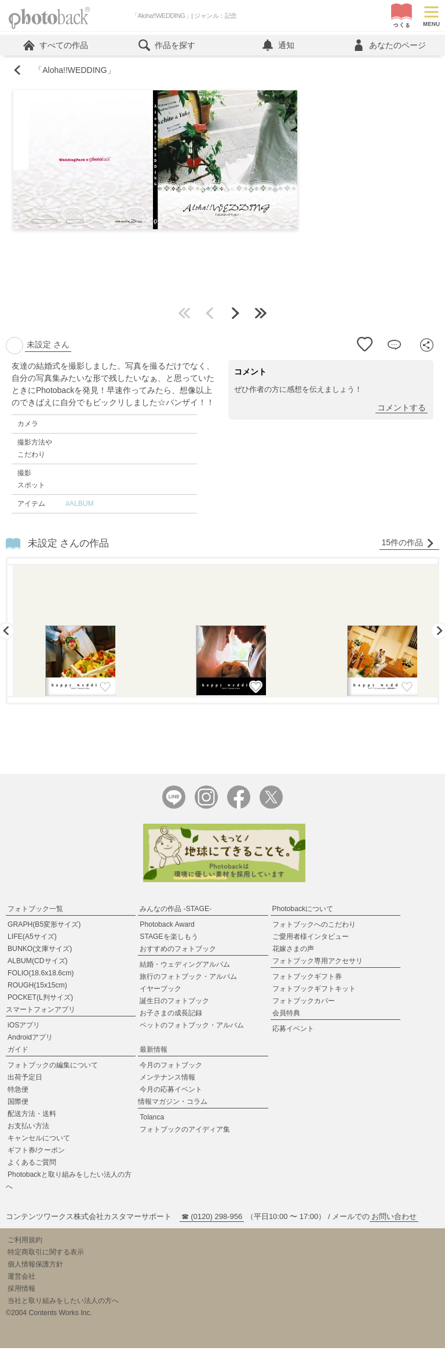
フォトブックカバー (303, 1004)
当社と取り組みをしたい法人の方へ (63, 1303)
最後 (261, 316)
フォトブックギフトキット (314, 991)
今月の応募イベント (171, 1092)
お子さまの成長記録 (171, 1016)
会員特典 (286, 1016)
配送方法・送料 (32, 1117)
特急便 (18, 1092)
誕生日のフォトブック (174, 1004)
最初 (184, 316)
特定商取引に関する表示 (46, 1255)
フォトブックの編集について (53, 1068)
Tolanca (152, 1120)
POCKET (40, 1000)
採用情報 (21, 1291)
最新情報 (153, 1052)
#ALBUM (79, 506)
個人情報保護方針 (35, 1267)
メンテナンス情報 (167, 1080)
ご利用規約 (25, 1243)
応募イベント (293, 1031)
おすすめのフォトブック (178, 952)
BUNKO (40, 952)
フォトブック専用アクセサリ (317, 964)
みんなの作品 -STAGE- (175, 912)
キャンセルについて (39, 1141)
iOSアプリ (24, 1028)
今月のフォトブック (171, 1068)
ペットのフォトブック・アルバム (192, 1028)
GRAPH (44, 927)
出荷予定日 (25, 1080)
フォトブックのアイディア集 (185, 1132)
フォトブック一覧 (35, 912)
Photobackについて (303, 912)
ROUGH (37, 988)
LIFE (32, 939)
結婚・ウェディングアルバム (185, 967)
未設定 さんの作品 (69, 546)
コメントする (401, 410)
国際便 (18, 1104)
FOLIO (41, 976)
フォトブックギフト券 (307, 979)
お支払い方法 (28, 1129)
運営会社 (21, 1279)
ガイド (18, 1052)
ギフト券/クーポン (36, 1153)
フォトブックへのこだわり (314, 927)
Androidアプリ (30, 1040)
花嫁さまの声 (293, 952)
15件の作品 (408, 545)
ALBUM (38, 964)
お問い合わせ (394, 1219)
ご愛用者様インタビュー (310, 939)
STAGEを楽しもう (169, 939)
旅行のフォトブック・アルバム (188, 979)
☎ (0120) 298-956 (212, 1219)
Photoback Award (167, 927)
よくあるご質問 (32, 1165)
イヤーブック (160, 991)
